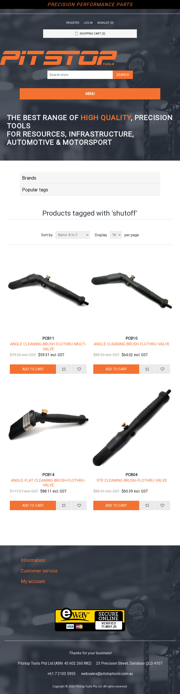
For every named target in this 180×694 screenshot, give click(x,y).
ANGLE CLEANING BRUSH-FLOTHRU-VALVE (131, 344)
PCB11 (48, 338)
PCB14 (48, 474)
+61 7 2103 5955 (61, 673)
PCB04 (132, 474)
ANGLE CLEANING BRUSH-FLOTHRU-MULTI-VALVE (48, 346)
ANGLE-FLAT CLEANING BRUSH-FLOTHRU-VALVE (48, 482)
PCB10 (132, 338)
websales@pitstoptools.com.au (107, 673)
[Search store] (80, 75)
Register (72, 22)
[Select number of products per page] (116, 235)
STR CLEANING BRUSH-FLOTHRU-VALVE (131, 480)
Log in (88, 22)
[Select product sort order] (73, 235)
